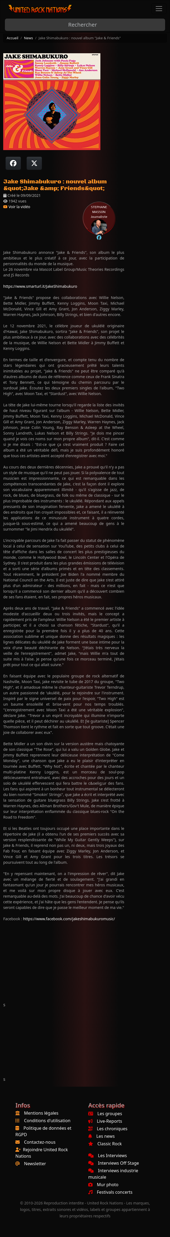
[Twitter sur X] (34, 163)
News (28, 37)
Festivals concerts (110, 1192)
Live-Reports (105, 1121)
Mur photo (103, 1185)
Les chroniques (107, 1129)
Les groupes (105, 1114)
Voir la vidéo (16, 206)
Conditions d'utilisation (47, 1121)
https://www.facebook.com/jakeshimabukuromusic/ (69, 918)
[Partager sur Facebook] (13, 163)
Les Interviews (107, 1155)
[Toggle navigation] (158, 8)
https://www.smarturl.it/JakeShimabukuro (40, 286)
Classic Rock (105, 1144)
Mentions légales (41, 1113)
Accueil (12, 37)
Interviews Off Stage (113, 1163)
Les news (101, 1136)
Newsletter (35, 1164)
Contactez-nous (40, 1142)
